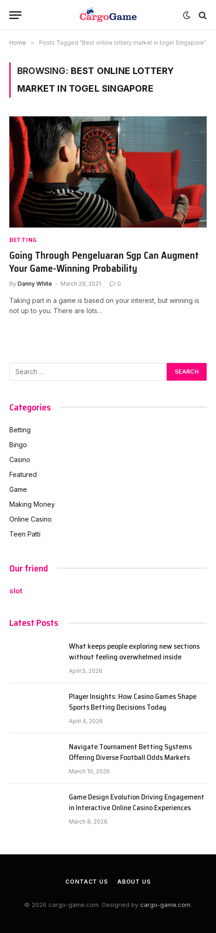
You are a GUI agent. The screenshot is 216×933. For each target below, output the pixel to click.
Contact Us (86, 881)
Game (18, 489)
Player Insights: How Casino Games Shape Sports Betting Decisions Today (132, 702)
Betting (20, 430)
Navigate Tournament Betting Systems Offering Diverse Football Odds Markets (130, 752)
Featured (23, 474)
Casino (19, 459)
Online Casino (30, 519)
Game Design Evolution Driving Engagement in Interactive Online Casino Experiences (136, 802)
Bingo (18, 445)
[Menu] (15, 15)
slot (15, 590)
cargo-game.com (165, 904)
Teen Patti (24, 534)
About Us (134, 881)
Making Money (32, 504)
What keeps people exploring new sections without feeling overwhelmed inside (134, 651)
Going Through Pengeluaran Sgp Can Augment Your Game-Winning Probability (104, 262)
